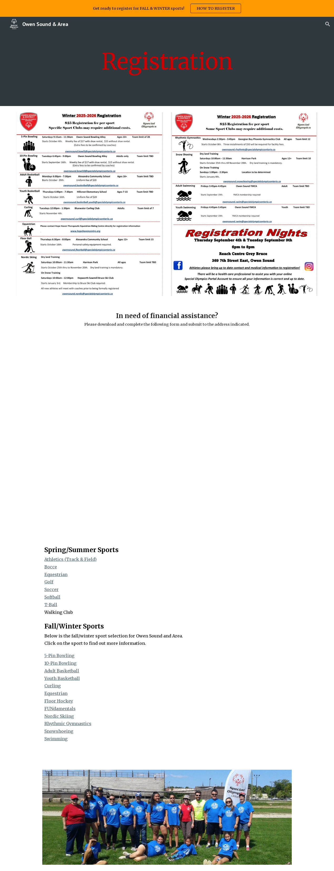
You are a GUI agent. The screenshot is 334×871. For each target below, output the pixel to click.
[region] (167, 8)
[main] (167, 61)
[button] (327, 24)
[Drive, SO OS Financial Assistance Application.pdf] (167, 436)
